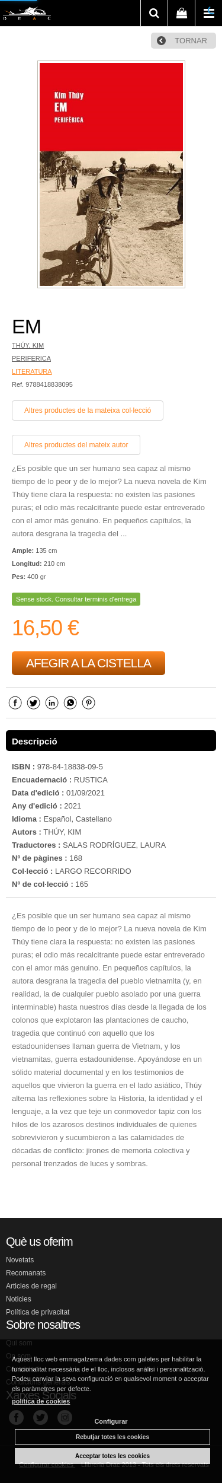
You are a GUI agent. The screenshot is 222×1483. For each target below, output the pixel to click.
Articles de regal (31, 1286)
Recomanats (26, 1273)
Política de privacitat (37, 1312)
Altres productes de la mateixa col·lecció (87, 410)
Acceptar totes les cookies (112, 1456)
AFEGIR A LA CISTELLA (88, 663)
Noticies (18, 1299)
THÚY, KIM (28, 345)
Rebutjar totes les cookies (112, 1437)
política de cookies (41, 1401)
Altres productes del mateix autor (76, 445)
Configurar (110, 1421)
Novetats (20, 1260)
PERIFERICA (31, 358)
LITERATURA (32, 371)
